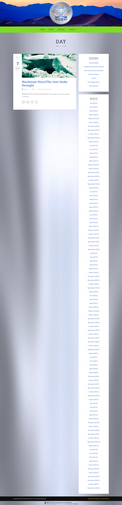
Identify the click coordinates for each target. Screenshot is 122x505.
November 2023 (93, 176)
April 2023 (93, 203)
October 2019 (93, 326)
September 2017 (93, 395)
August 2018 (93, 353)
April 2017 (92, 415)
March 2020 (93, 307)
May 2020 (93, 299)
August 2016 (92, 446)
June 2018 (93, 361)
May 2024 (93, 153)
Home (43, 29)
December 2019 (93, 319)
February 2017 (92, 422)
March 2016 (92, 465)
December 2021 (93, 238)
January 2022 (93, 234)
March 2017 (92, 419)
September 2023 (93, 184)
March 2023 (92, 207)
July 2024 (93, 145)
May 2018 (93, 365)
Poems (94, 78)
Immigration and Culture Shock (94, 66)
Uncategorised (93, 86)
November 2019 (93, 322)
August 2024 (93, 141)
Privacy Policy (105, 498)
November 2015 (92, 480)
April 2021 (93, 265)
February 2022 (92, 230)
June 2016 (92, 453)
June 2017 (93, 407)
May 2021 (93, 261)
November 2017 (93, 388)
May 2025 (93, 111)
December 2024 (93, 126)
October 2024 (93, 134)
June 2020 (93, 295)
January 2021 (93, 272)
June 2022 (93, 215)
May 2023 (93, 199)
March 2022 (92, 226)
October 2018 (93, 345)
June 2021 (93, 257)
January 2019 (93, 334)
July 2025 (93, 103)
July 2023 (93, 192)
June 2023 (93, 195)
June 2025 (93, 107)
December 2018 (93, 338)
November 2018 (93, 342)
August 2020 (93, 292)
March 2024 (93, 161)
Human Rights (93, 63)
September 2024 (93, 138)
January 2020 (93, 315)
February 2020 (92, 311)
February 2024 (92, 165)
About (51, 29)
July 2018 (93, 357)
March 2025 (93, 115)
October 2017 (93, 392)
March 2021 (92, 268)
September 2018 (93, 349)
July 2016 (92, 449)
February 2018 (92, 376)
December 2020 (93, 276)
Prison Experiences (94, 82)
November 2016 (93, 434)
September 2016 (92, 442)
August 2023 (93, 188)
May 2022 (93, 218)
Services (61, 29)
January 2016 (93, 472)
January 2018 (93, 380)
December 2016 (93, 430)
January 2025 (93, 122)
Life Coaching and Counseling (93, 70)
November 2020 (93, 280)
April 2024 (93, 157)
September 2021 (93, 249)
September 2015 (93, 488)
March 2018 (92, 372)
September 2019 (93, 330)
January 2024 (93, 168)
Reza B (26, 89)
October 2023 (93, 180)
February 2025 (92, 118)
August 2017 (93, 399)
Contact (72, 29)
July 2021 (93, 253)
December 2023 (93, 172)
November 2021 (93, 242)
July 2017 (93, 403)
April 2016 (92, 461)
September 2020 (93, 288)
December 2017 (93, 384)
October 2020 (93, 284)
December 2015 (93, 476)
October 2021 (93, 245)
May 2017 (93, 411)
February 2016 (92, 469)
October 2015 (92, 484)
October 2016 (92, 438)
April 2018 (92, 369)
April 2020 (92, 303)
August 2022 (93, 211)
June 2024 (93, 149)
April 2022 (93, 222)
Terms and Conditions (94, 498)
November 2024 (93, 130)
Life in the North (46, 89)
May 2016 (93, 457)
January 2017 (93, 426)
